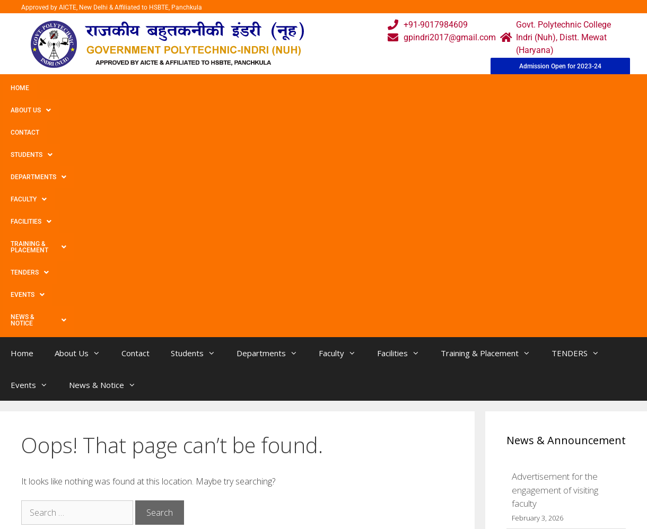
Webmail (280, 436)
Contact (115, 88)
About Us (65, 88)
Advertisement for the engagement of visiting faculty (555, 276)
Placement (284, 500)
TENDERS (503, 88)
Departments (231, 88)
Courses (279, 458)
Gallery (195, 458)
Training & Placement (426, 88)
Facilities (347, 88)
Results (278, 479)
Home (20, 88)
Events (555, 88)
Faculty (293, 88)
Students (167, 88)
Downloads (203, 479)
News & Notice (39, 110)
